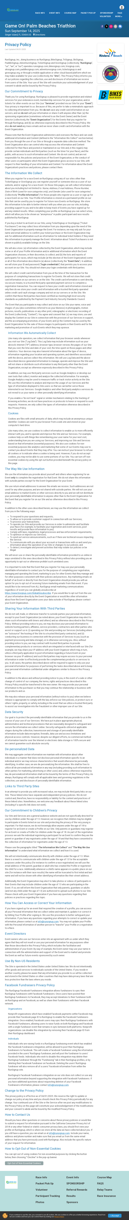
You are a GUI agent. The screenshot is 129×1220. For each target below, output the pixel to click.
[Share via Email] (115, 26)
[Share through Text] (120, 26)
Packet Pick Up (88, 13)
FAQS (120, 13)
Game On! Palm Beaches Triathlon (40, 26)
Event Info (54, 13)
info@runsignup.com (48, 921)
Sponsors (72, 1202)
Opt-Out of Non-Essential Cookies (24, 1163)
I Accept (115, 1215)
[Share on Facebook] (102, 26)
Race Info (40, 13)
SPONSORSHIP (106, 13)
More (118, 16)
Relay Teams (104, 1189)
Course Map (70, 13)
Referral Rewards (76, 1189)
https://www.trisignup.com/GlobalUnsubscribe (28, 593)
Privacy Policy (59, 1217)
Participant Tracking (48, 1196)
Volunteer (105, 16)
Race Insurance (106, 1196)
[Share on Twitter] (107, 26)
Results (71, 1196)
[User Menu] (121, 7)
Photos (40, 1202)
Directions (40, 34)
